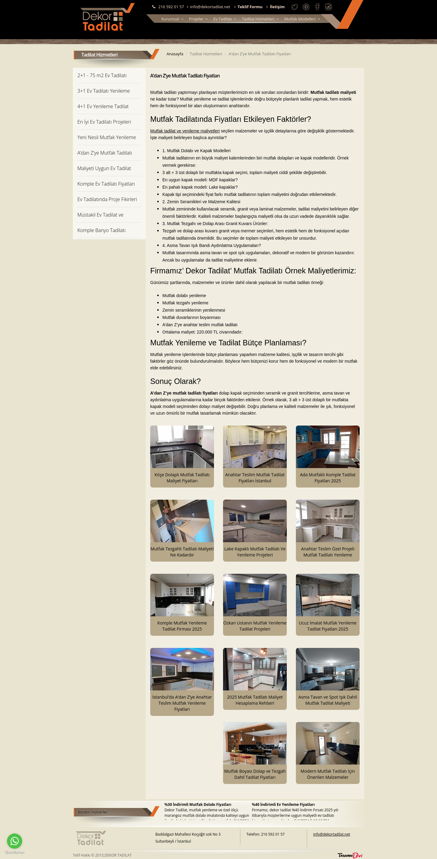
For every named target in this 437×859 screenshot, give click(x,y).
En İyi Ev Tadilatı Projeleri (104, 121)
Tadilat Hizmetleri (260, 19)
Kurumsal (172, 19)
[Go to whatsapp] (14, 841)
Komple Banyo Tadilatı (101, 230)
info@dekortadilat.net (208, 6)
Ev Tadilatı (224, 19)
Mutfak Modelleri (302, 19)
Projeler (198, 19)
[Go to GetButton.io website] (14, 853)
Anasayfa (175, 53)
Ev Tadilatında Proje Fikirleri (107, 199)
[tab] (109, 75)
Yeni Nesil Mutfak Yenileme (106, 137)
